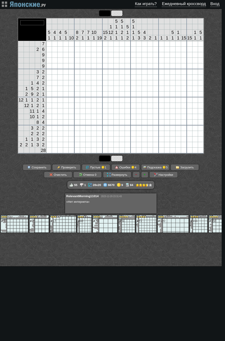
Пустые (96, 167)
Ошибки (125, 167)
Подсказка (155, 167)
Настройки (163, 174)
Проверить (66, 167)
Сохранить (36, 167)
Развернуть (117, 174)
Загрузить (185, 167)
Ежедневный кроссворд (184, 4)
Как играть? (146, 4)
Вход (214, 4)
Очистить (58, 174)
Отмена (88, 174)
